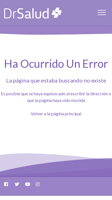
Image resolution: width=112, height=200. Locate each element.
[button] (101, 12)
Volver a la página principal (56, 113)
